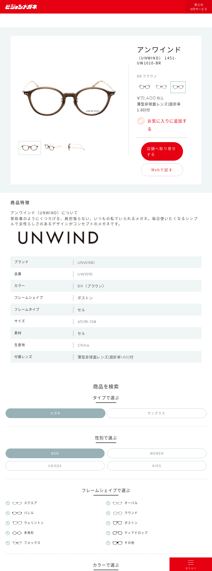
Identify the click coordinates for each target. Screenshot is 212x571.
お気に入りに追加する (167, 122)
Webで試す (162, 169)
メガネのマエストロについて (106, 418)
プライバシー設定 (128, 456)
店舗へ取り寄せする (161, 151)
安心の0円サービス (199, 7)
